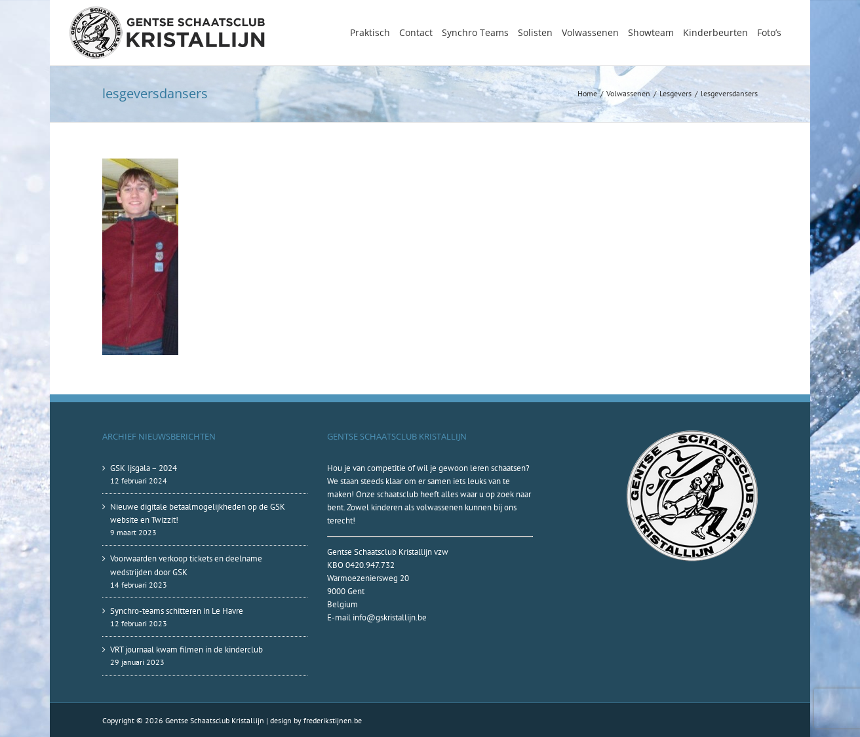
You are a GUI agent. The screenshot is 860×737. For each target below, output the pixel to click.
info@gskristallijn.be (390, 617)
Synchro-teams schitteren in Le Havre (176, 610)
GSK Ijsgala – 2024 (143, 468)
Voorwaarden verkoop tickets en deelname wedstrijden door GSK (186, 565)
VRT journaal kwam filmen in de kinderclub (186, 649)
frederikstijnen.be (332, 720)
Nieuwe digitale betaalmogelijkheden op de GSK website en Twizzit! (197, 513)
